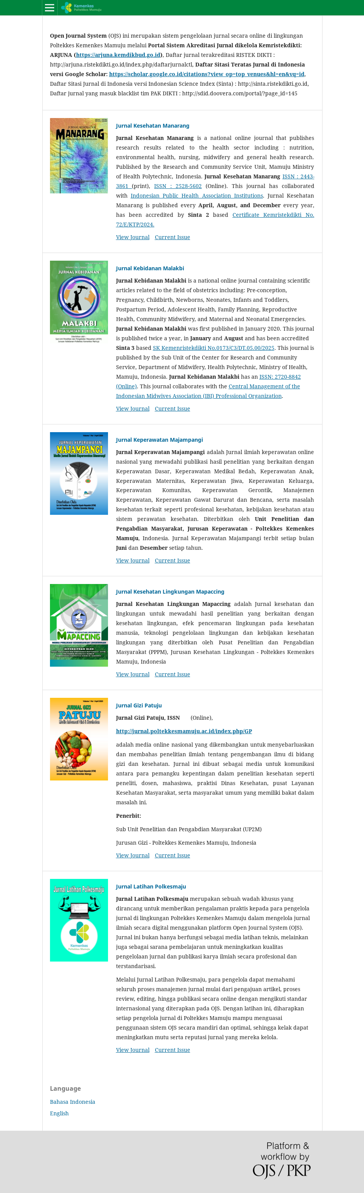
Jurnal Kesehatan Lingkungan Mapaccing (170, 591)
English (59, 1113)
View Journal (133, 237)
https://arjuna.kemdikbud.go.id (118, 54)
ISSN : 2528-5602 (178, 186)
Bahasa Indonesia (72, 1101)
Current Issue (172, 237)
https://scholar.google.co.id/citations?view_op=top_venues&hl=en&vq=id (206, 74)
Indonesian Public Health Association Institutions (197, 195)
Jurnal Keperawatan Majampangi (159, 439)
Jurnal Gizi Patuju (139, 705)
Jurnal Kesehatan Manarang (152, 125)
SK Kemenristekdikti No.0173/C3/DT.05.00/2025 (213, 347)
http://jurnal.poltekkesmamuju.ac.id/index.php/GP (184, 731)
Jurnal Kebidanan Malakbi (150, 268)
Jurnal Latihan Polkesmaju (151, 886)
